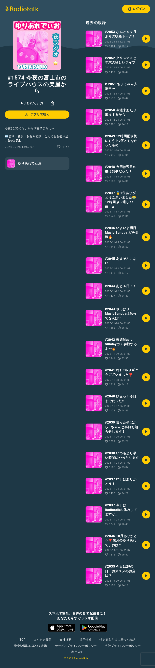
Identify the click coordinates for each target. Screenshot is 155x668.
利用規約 (77, 651)
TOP (22, 639)
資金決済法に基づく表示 (30, 645)
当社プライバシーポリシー (123, 645)
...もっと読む (13, 140)
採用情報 (85, 639)
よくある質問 (42, 639)
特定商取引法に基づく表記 (117, 639)
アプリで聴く (37, 114)
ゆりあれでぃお (31, 103)
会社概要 (65, 639)
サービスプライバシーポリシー (76, 645)
